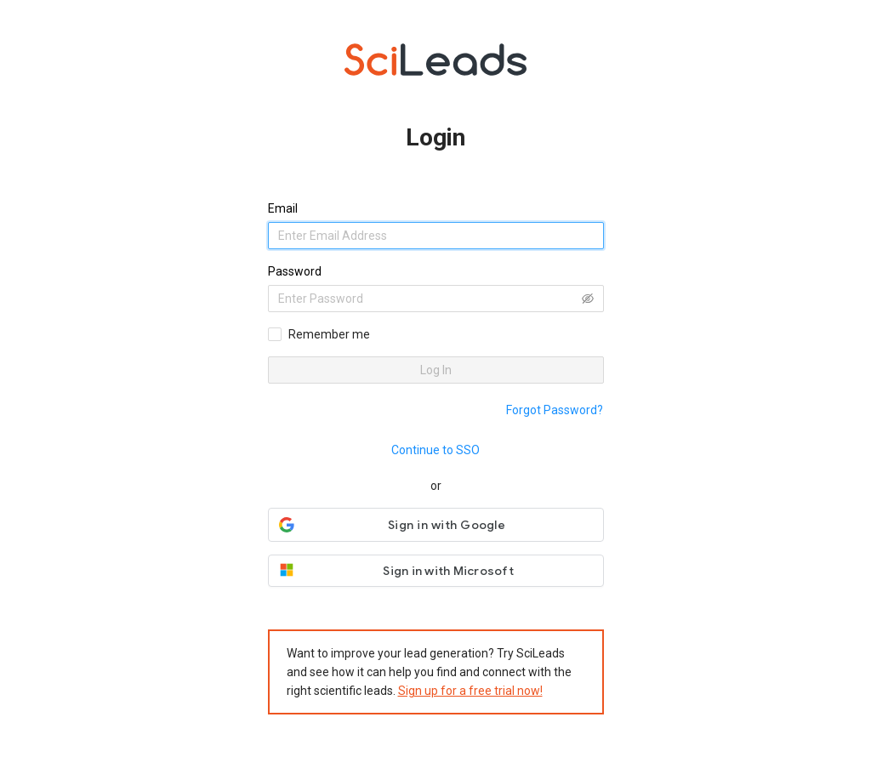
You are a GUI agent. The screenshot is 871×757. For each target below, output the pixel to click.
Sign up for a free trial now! (470, 690)
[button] (436, 525)
